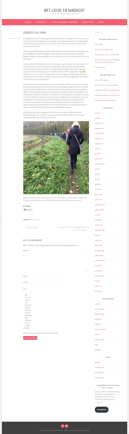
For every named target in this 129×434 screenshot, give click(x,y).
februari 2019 (99, 245)
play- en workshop (100, 329)
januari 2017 (98, 291)
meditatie (98, 324)
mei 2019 (97, 235)
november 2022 (99, 133)
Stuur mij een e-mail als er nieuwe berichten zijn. (41, 333)
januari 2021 (98, 200)
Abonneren (101, 410)
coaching (97, 304)
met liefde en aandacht (64, 10)
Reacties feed (99, 373)
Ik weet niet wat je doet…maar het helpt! (107, 55)
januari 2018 (98, 271)
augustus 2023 (99, 128)
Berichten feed (99, 367)
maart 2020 (98, 220)
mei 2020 (97, 215)
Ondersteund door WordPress (50, 430)
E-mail (26, 282)
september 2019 (100, 230)
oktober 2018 (99, 255)
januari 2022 (98, 159)
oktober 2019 (99, 225)
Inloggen (97, 362)
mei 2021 (97, 179)
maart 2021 (98, 189)
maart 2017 (98, 286)
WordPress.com (83, 430)
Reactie (26, 250)
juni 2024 (97, 113)
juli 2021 (97, 169)
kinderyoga (98, 319)
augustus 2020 (99, 210)
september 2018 (100, 261)
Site (24, 289)
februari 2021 (99, 194)
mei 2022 (97, 149)
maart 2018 (98, 266)
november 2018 (99, 250)
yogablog (98, 350)
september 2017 (100, 276)
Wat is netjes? (99, 44)
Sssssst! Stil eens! (100, 67)
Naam (25, 276)
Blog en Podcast (88, 22)
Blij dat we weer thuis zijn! (111, 90)
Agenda (101, 22)
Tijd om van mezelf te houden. (104, 49)
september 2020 (100, 205)
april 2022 (98, 154)
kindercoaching (99, 314)
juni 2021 (97, 174)
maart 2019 (98, 240)
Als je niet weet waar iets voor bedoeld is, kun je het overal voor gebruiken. (73, 229)
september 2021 (100, 164)
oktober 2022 (99, 138)
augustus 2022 (99, 144)
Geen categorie (35, 219)
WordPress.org (99, 378)
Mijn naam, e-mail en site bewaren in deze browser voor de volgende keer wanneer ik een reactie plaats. (28, 311)
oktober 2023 (99, 123)
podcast (97, 334)
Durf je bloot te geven (30, 227)
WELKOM (28, 22)
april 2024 (98, 118)
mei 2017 (97, 281)
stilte (96, 345)
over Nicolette (41, 22)
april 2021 (98, 184)
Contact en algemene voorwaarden (64, 22)
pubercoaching (99, 339)
